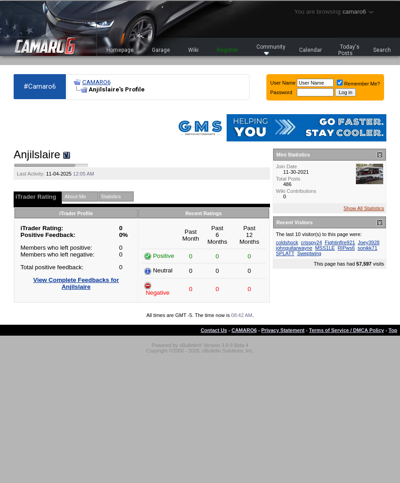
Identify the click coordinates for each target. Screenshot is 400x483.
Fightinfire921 (340, 242)
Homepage (120, 50)
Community (270, 49)
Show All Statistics (364, 208)
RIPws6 (346, 248)
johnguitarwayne (294, 248)
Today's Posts (349, 50)
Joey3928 (369, 242)
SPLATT (285, 253)
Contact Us (213, 330)
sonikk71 (367, 248)
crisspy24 (311, 242)
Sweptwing (309, 253)
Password (281, 92)
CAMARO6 (96, 82)
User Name (283, 83)
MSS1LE (325, 248)
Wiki (193, 50)
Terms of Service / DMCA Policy (346, 330)
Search (382, 50)
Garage (161, 50)
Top (393, 330)
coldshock (287, 242)
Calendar (310, 50)
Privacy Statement (283, 330)
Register (227, 50)
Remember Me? (358, 83)
